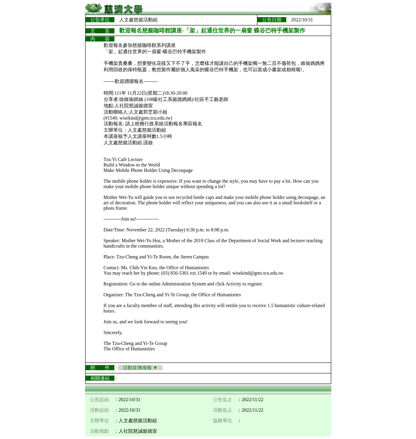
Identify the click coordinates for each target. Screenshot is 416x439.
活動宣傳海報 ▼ (140, 367)
